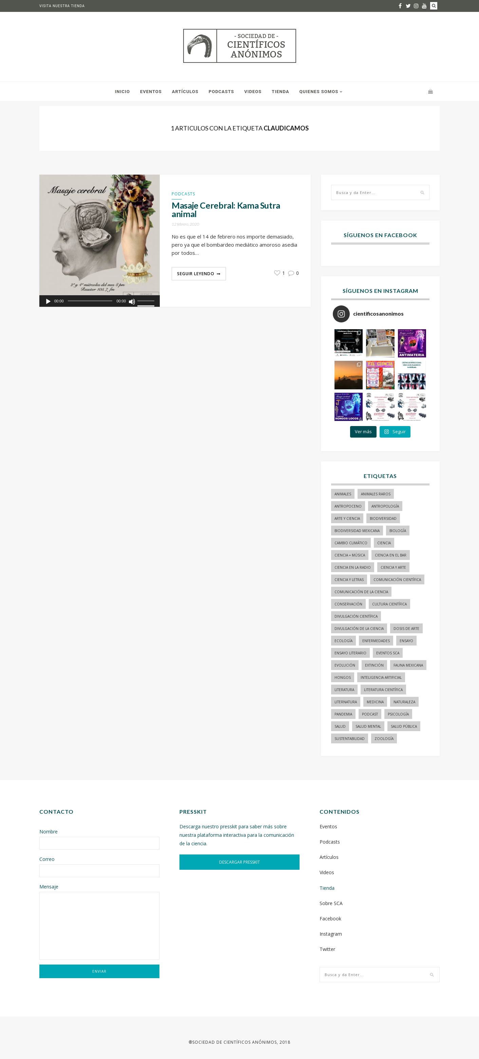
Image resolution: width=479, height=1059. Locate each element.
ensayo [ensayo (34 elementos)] (406, 640)
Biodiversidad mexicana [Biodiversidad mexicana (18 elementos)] (357, 530)
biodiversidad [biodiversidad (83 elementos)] (383, 518)
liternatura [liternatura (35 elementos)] (345, 702)
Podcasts (221, 91)
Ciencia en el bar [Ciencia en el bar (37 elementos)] (390, 555)
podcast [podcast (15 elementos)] (370, 714)
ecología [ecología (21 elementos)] (343, 640)
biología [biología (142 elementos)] (397, 530)
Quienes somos (318, 91)
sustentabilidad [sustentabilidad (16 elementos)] (349, 738)
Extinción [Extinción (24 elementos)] (374, 665)
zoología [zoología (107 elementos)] (384, 738)
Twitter (327, 949)
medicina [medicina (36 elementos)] (375, 702)
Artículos (185, 91)
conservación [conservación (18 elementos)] (348, 604)
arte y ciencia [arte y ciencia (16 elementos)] (347, 518)
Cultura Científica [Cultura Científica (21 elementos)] (389, 604)
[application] (99, 301)
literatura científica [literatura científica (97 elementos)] (383, 689)
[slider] (146, 301)
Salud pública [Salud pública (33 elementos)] (404, 726)
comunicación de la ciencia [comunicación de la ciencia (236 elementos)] (361, 591)
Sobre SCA (331, 903)
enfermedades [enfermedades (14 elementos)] (376, 640)
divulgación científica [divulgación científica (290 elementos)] (356, 616)
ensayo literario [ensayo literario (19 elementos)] (350, 653)
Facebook (330, 918)
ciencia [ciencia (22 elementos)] (384, 543)
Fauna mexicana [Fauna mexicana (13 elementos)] (408, 665)
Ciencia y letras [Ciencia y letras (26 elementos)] (349, 579)
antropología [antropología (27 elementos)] (385, 506)
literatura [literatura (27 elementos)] (344, 689)
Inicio (122, 91)
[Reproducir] (48, 301)
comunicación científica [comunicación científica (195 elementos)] (397, 579)
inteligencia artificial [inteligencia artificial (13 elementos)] (381, 677)
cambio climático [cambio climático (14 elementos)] (350, 543)
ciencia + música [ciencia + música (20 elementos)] (349, 555)
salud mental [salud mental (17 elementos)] (368, 726)
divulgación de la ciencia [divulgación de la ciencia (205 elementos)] (359, 628)
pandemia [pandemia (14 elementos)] (343, 714)
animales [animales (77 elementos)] (342, 494)
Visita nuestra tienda (62, 6)
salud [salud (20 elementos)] (340, 726)
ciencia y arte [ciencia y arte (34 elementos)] (393, 567)
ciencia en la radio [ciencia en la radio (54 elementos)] (352, 567)
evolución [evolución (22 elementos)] (344, 665)
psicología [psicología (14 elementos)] (398, 714)
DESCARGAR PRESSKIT (239, 862)
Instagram (331, 934)
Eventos (151, 91)
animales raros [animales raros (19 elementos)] (375, 494)
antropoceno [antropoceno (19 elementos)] (348, 506)
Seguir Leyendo (195, 274)
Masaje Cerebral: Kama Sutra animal (226, 209)
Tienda (280, 91)
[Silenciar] (132, 301)
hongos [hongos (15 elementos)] (342, 677)
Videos (253, 91)
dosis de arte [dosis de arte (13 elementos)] (406, 628)
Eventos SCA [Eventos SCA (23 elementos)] (387, 653)
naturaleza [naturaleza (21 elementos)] (404, 702)
